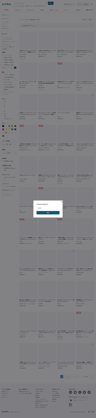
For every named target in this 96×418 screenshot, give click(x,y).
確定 (48, 212)
